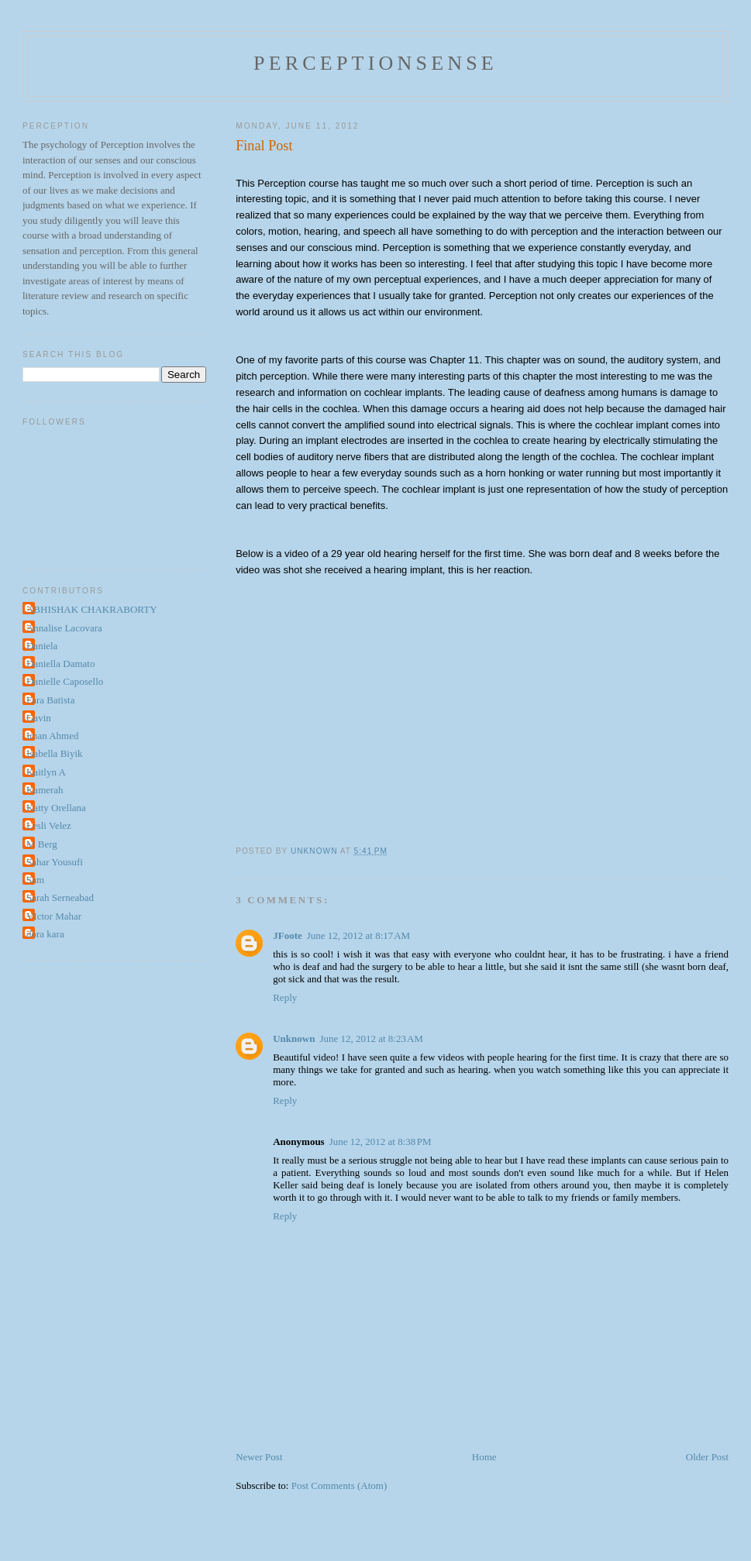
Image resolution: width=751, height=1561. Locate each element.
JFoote (287, 935)
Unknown (294, 1038)
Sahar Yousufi (54, 862)
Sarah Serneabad (60, 897)
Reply (285, 997)
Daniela (41, 646)
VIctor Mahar (53, 916)
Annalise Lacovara (64, 628)
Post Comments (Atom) (339, 1485)
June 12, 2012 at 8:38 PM (380, 1141)
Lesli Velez (48, 825)
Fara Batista (50, 700)
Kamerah (45, 790)
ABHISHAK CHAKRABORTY (91, 609)
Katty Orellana (56, 807)
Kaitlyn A (46, 772)
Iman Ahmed (52, 735)
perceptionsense (375, 63)
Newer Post (259, 1457)
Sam (35, 879)
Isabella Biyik (54, 753)
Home (484, 1457)
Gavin (38, 718)
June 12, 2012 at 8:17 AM (358, 935)
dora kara (45, 934)
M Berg (41, 844)
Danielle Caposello (64, 681)
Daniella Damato (60, 663)
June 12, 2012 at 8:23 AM (370, 1038)
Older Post (707, 1457)
